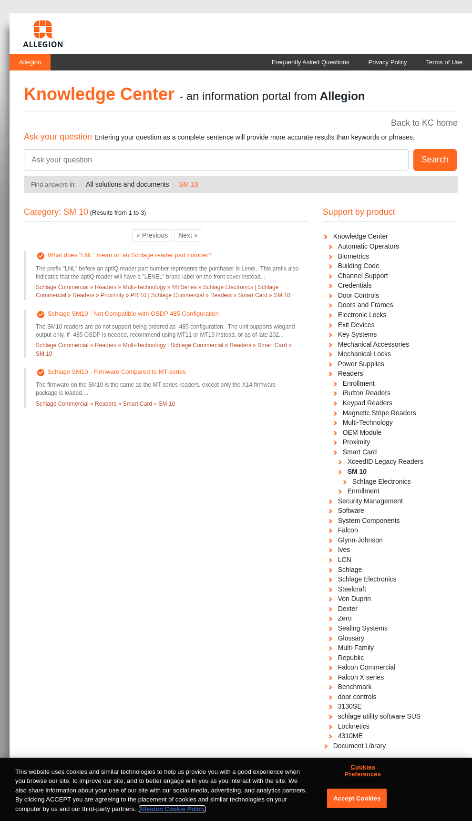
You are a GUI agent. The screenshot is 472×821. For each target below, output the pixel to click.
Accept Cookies (356, 802)
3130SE (350, 706)
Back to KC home (424, 123)
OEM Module (362, 432)
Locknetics (353, 726)
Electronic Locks (362, 315)
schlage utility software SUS (379, 716)
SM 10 (188, 184)
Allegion (30, 62)
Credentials (355, 285)
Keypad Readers (367, 403)
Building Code (359, 266)
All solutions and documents (127, 184)
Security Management (370, 501)
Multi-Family (356, 647)
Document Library (359, 746)
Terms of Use (444, 62)
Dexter (348, 608)
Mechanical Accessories (373, 344)
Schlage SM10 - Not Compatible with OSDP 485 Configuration (133, 313)
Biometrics (353, 256)
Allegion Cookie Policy (172, 812)
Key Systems (357, 334)
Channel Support (363, 276)
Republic (351, 657)
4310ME (350, 736)
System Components (369, 520)
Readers (350, 373)
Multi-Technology (368, 422)
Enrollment (359, 383)
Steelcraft (352, 589)
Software (351, 510)
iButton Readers (366, 393)
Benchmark (355, 687)
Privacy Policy (388, 62)
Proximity (356, 442)
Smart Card (360, 452)
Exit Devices (356, 325)
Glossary (351, 638)
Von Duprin (354, 598)
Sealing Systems (363, 628)
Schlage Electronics (381, 481)
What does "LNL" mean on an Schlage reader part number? (130, 255)
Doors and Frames (365, 305)
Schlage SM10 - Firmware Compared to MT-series (117, 371)
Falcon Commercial (367, 667)
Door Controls (358, 295)
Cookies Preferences (363, 774)
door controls (357, 697)
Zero (345, 618)
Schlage (350, 569)
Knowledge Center (360, 236)
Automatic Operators (368, 246)
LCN (344, 559)
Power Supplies (361, 364)
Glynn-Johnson (360, 540)
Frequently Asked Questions (310, 62)
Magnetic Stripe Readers (379, 413)
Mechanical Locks (364, 354)
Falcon (348, 530)
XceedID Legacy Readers (386, 461)
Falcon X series (361, 677)
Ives (344, 549)
